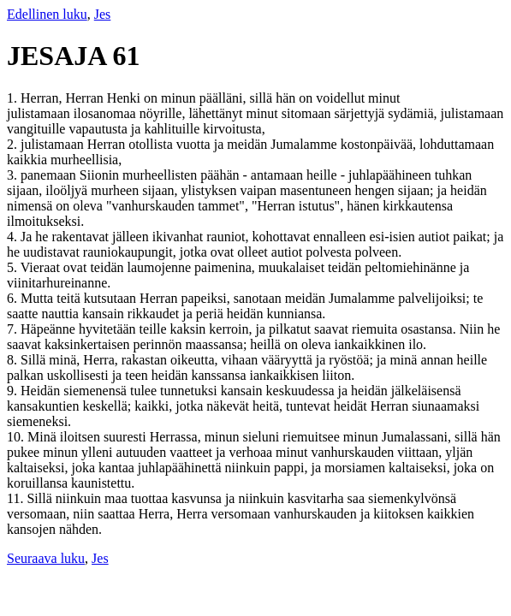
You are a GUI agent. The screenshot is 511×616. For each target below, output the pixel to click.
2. (14, 144)
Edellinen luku (47, 14)
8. (14, 359)
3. (14, 175)
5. (14, 267)
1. (14, 98)
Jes (102, 14)
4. (14, 236)
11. (17, 498)
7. (14, 329)
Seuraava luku (46, 558)
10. (17, 436)
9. (14, 390)
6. (14, 298)
